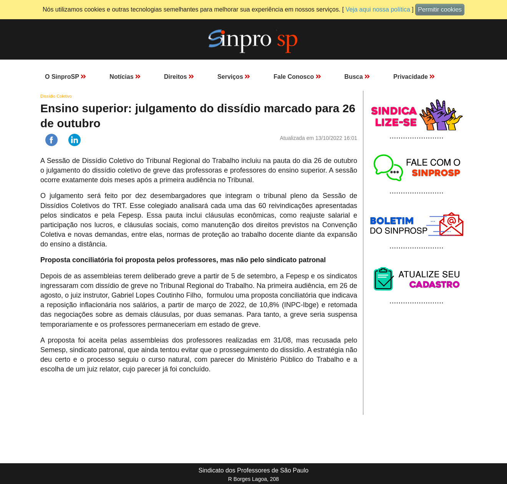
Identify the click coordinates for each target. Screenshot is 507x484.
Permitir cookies (440, 9)
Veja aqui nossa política (378, 9)
